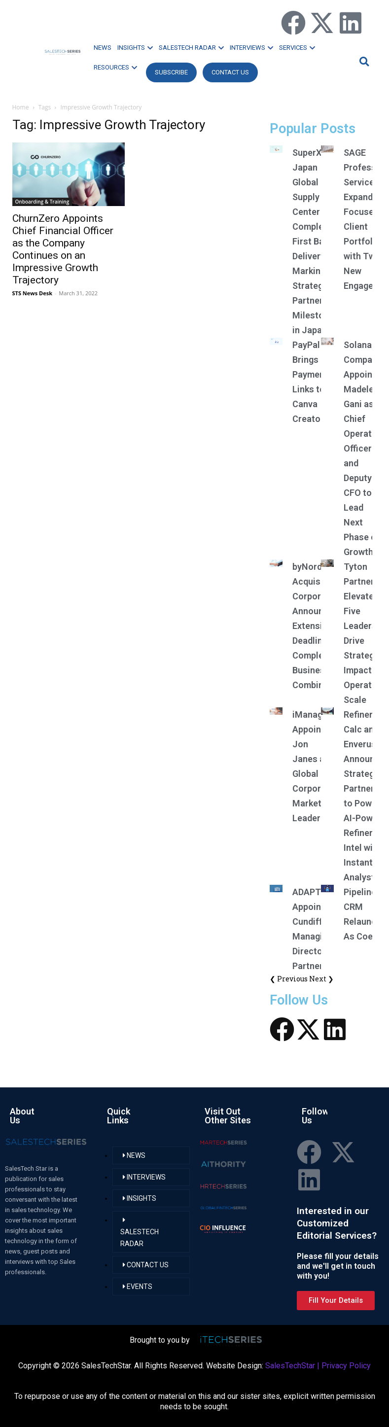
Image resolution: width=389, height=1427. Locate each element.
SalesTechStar (290, 1365)
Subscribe (171, 72)
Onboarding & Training (42, 201)
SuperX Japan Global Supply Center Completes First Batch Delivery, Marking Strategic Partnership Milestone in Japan (316, 241)
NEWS (102, 47)
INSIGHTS (135, 47)
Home (20, 107)
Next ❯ (321, 978)
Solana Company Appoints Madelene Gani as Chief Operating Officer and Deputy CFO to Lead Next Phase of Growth (364, 448)
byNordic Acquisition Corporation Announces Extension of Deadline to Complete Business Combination (318, 625)
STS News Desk (32, 293)
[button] (363, 61)
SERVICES (297, 47)
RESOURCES (115, 67)
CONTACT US (230, 72)
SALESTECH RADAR (191, 47)
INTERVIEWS (251, 47)
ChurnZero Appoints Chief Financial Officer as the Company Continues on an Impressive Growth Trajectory (62, 249)
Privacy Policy (346, 1365)
